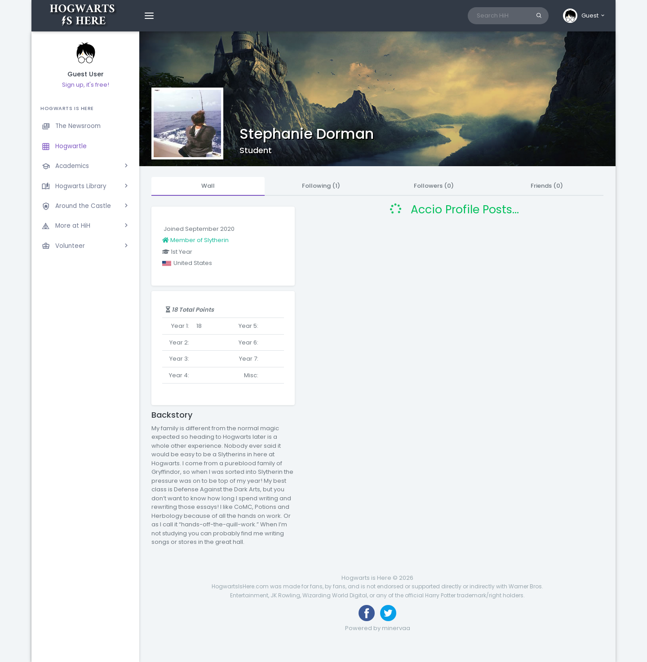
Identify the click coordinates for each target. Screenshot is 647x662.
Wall (208, 185)
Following (321, 185)
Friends (547, 185)
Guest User (85, 74)
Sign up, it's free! (85, 84)
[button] (584, 15)
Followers (434, 185)
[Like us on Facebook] (367, 613)
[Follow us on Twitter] (388, 613)
